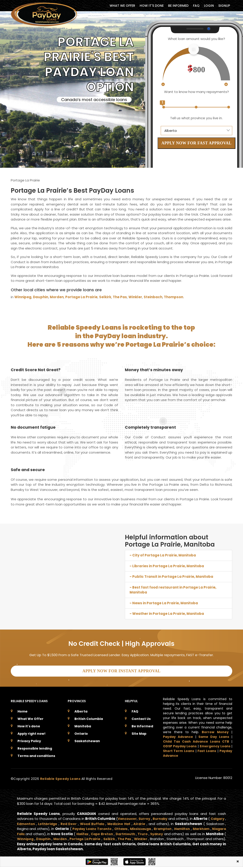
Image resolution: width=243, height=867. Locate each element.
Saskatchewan (87, 739)
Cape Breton (141, 832)
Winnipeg (22, 297)
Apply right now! (31, 732)
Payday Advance (178, 735)
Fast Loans (206, 749)
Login (209, 5)
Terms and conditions (36, 754)
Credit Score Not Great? (36, 370)
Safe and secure (28, 469)
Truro (184, 832)
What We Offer (30, 717)
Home (22, 710)
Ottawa (148, 827)
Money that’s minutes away (154, 370)
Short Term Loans (178, 749)
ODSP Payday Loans (180, 745)
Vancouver (135, 817)
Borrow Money (215, 730)
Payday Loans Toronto (117, 827)
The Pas (120, 297)
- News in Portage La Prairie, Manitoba (164, 603)
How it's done (28, 725)
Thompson (173, 297)
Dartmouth (166, 832)
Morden (57, 297)
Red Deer (88, 822)
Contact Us (141, 717)
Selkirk (105, 297)
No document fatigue (33, 427)
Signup (224, 5)
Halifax (120, 832)
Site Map (139, 732)
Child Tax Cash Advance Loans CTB (196, 740)
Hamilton (215, 827)
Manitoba (82, 725)
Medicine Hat (140, 822)
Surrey (153, 817)
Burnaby (171, 817)
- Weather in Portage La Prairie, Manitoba (167, 613)
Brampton (194, 827)
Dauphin (40, 297)
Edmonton (44, 822)
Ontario (81, 732)
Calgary (24, 822)
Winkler (135, 297)
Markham (26, 832)
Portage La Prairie (81, 297)
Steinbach (153, 297)
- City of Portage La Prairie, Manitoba (163, 555)
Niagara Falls (49, 832)
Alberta (80, 710)
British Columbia (88, 717)
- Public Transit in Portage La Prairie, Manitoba (171, 576)
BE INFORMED (178, 5)
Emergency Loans (215, 745)
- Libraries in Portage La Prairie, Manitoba (167, 566)
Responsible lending (34, 747)
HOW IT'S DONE (152, 5)
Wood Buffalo (112, 822)
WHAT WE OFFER (122, 5)
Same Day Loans (213, 735)
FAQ (196, 5)
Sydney (198, 832)
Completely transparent (151, 427)
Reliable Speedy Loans (60, 777)
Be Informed (142, 725)
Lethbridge (66, 822)
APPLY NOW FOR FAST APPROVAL (196, 143)
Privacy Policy (29, 739)
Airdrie (161, 822)
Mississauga (170, 827)
